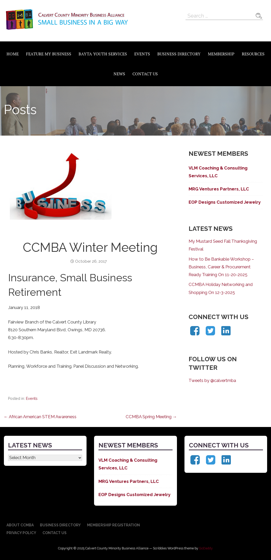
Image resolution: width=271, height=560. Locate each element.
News (119, 74)
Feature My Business (48, 54)
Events (142, 54)
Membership (221, 54)
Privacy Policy (21, 533)
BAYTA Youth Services (103, 54)
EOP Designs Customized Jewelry (225, 202)
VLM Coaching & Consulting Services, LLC (218, 171)
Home (12, 54)
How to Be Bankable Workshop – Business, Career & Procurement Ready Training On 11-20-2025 (221, 266)
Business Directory (179, 54)
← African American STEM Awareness (40, 416)
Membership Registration (113, 525)
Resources (253, 54)
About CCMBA (20, 525)
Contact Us (145, 74)
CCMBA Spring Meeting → (151, 416)
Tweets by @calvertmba (212, 380)
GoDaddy (206, 548)
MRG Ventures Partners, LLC (219, 188)
